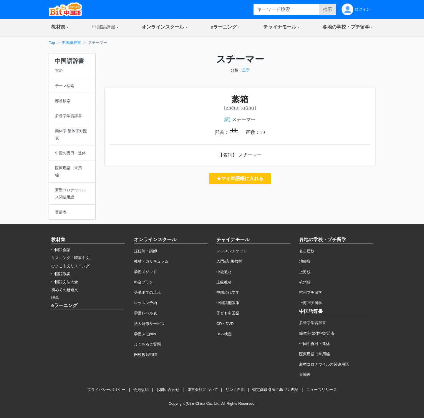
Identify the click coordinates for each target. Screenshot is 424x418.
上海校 (305, 272)
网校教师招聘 (145, 354)
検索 (327, 9)
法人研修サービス (149, 323)
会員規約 (141, 389)
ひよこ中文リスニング (70, 266)
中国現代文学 (227, 292)
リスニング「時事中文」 (72, 258)
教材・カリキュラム (151, 261)
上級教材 (224, 282)
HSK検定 (224, 334)
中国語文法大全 (64, 282)
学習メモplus (145, 334)
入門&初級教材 (229, 261)
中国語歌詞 (60, 274)
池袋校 (305, 261)
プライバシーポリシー (106, 389)
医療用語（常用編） (316, 354)
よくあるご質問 (147, 344)
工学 (246, 70)
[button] (60, 27)
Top (52, 42)
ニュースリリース (321, 389)
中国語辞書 (71, 42)
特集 (55, 298)
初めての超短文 (64, 290)
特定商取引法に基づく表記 (275, 389)
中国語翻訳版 (227, 303)
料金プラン (143, 282)
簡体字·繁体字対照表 (317, 333)
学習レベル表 (145, 313)
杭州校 (305, 282)
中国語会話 (60, 250)
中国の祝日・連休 (314, 343)
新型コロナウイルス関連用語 (324, 364)
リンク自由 (235, 389)
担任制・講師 (145, 251)
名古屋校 (306, 251)
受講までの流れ (147, 292)
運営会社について (202, 389)
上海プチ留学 (310, 303)
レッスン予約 (145, 303)
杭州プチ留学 (310, 292)
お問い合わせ (167, 389)
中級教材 (224, 272)
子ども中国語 (227, 313)
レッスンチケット (231, 251)
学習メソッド (145, 272)
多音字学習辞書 (312, 323)
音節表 (305, 374)
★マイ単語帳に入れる (240, 178)
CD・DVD (225, 323)
